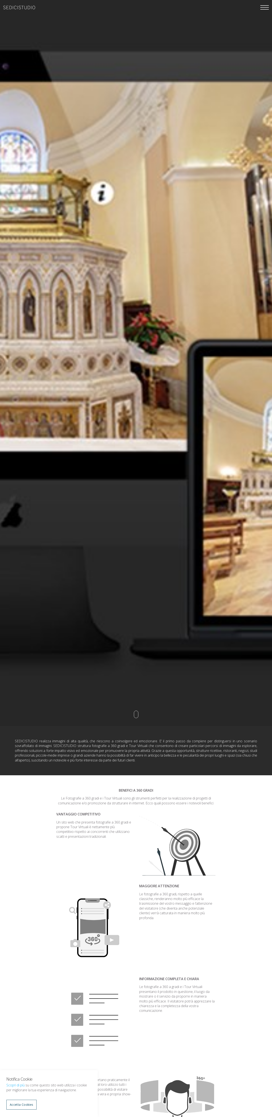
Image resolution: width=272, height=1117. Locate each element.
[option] (136, 363)
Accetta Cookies (21, 1105)
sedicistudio (19, 7)
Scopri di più (15, 1085)
